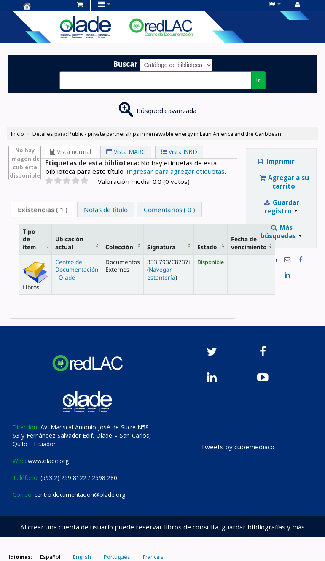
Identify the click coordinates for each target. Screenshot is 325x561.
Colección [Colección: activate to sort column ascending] (119, 247)
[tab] (42, 209)
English (82, 557)
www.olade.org (48, 461)
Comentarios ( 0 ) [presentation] (169, 209)
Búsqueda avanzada (166, 110)
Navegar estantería (161, 273)
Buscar (125, 63)
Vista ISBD (179, 152)
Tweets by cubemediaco (237, 446)
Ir (258, 80)
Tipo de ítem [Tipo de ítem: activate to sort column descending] (29, 239)
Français (153, 557)
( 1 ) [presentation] (42, 209)
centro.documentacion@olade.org (80, 495)
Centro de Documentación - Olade (76, 269)
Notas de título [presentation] (106, 209)
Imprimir (275, 161)
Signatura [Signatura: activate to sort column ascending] (161, 247)
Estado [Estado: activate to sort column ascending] (207, 247)
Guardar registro (281, 206)
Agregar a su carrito (283, 181)
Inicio (17, 134)
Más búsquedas (281, 231)
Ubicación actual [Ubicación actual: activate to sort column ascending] (69, 243)
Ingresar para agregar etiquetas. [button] (176, 171)
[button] (80, 4)
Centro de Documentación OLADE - (44, 6)
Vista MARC (125, 152)
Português (117, 557)
